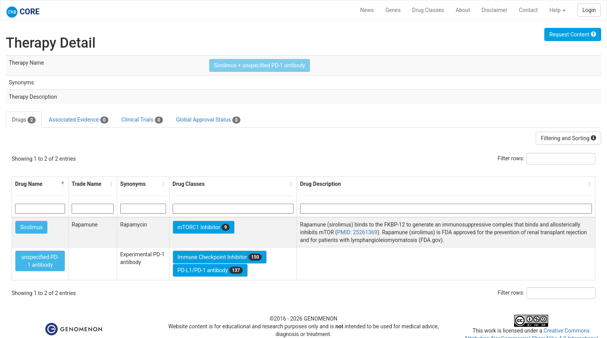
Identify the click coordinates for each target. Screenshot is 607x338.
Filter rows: (511, 158)
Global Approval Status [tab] (208, 120)
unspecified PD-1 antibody (40, 261)
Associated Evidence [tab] (78, 120)
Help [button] (557, 10)
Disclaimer (494, 10)
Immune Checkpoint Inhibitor (220, 257)
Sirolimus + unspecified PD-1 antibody (259, 65)
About (463, 10)
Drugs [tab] (24, 120)
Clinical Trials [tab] (142, 120)
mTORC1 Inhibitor (204, 227)
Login (589, 10)
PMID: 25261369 (357, 232)
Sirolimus (31, 227)
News (367, 10)
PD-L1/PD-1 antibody (210, 270)
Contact (528, 10)
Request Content (572, 34)
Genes (393, 10)
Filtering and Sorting (568, 138)
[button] (62, 184)
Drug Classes (428, 10)
